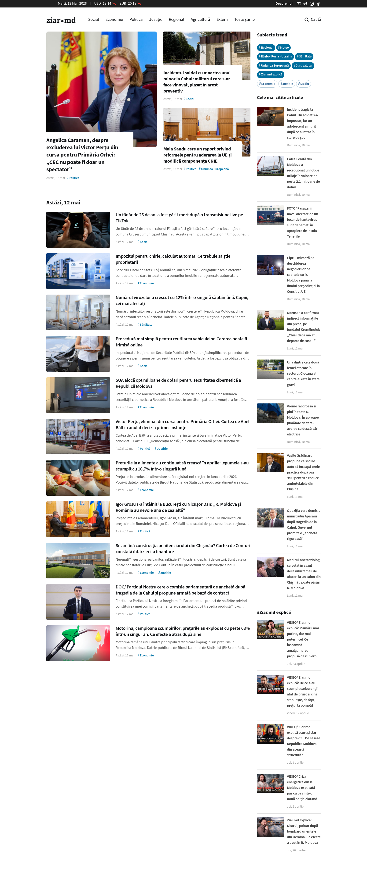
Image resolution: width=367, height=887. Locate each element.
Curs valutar (303, 65)
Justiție (155, 19)
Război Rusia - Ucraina (275, 56)
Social (93, 19)
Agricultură (200, 19)
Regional (176, 19)
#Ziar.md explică (274, 612)
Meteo (283, 47)
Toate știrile (244, 19)
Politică (136, 19)
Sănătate (304, 56)
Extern (222, 19)
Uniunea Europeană (274, 65)
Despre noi (284, 3)
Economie (114, 19)
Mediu (303, 83)
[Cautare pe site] (309, 19)
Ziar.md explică (271, 74)
